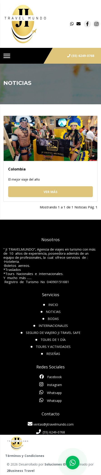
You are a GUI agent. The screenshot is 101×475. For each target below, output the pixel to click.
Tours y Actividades (53, 347)
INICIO (53, 305)
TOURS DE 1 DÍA (53, 340)
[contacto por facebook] (87, 24)
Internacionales (53, 326)
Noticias (53, 312)
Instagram (50, 384)
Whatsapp (50, 392)
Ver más (50, 192)
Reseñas (53, 354)
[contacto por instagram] (96, 24)
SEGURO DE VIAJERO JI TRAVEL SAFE (53, 333)
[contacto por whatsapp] (72, 24)
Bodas (53, 319)
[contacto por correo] (78, 24)
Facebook (50, 377)
